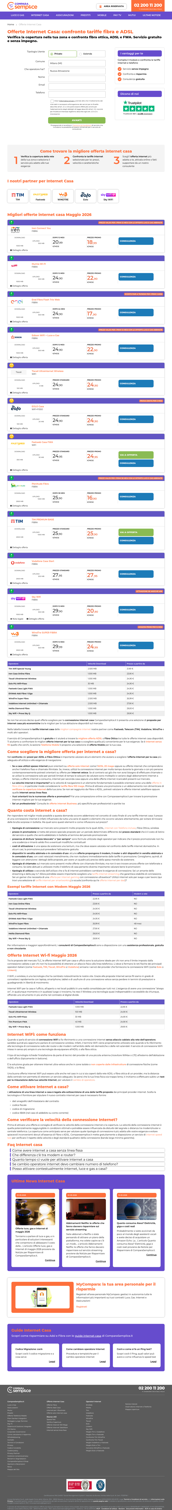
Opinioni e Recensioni (16, 1464)
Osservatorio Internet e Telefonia (138, 1407)
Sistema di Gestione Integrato (19, 1426)
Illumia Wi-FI (39, 264)
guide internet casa (88, 1335)
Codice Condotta (14, 1448)
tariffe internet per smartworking (53, 880)
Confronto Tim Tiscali (94, 1440)
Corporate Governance (16, 1432)
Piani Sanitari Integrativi (17, 1418)
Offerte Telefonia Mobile (17, 1416)
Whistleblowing (13, 1437)
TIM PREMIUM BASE (43, 519)
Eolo (87, 1424)
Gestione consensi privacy (17, 1456)
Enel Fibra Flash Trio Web (46, 299)
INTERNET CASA (40, 15)
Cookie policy (12, 1451)
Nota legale (16, 619)
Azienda (87, 54)
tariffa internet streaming (105, 874)
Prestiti (86, 15)
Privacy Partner (13, 1453)
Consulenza (128, 241)
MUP (98, 1509)
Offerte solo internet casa (57, 1413)
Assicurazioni (65, 15)
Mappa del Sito (13, 1469)
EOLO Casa (38, 406)
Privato (58, 54)
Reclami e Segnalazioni (16, 1459)
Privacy (10, 1445)
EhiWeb (89, 1405)
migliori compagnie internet (75, 729)
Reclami (122, 1509)
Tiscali (88, 1421)
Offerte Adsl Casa (54, 1408)
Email (42, 85)
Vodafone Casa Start (43, 561)
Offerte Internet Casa (55, 1402)
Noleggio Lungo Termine (17, 1421)
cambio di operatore (84, 1080)
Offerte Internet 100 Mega (57, 1425)
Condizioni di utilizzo (109, 1509)
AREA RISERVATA (111, 6)
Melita (88, 1408)
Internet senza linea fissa (57, 1430)
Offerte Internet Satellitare (57, 1427)
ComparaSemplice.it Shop (17, 1461)
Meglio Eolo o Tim (93, 1445)
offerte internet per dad (112, 880)
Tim (87, 1410)
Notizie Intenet (131, 1404)
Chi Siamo (11, 1429)
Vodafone (90, 1413)
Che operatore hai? (34, 69)
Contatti (10, 1440)
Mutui (132, 15)
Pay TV (117, 15)
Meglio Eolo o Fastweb (95, 1451)
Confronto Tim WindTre (95, 1437)
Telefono (40, 92)
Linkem (89, 1426)
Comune (40, 61)
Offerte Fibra (52, 1405)
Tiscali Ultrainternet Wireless (47, 371)
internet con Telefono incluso (120, 828)
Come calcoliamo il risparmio (19, 1434)
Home (10, 24)
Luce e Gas (17, 15)
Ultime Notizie (152, 15)
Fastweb (89, 1416)
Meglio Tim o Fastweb (95, 1434)
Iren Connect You (41, 228)
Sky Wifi (36, 597)
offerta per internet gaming (64, 877)
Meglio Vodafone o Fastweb (97, 1443)
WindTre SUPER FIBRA (44, 632)
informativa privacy (67, 101)
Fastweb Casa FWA (42, 442)
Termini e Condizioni (15, 1443)
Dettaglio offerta (19, 250)
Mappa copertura (132, 1409)
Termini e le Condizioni (82, 125)
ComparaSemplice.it (15, 1402)
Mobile (102, 15)
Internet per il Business (56, 1410)
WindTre (89, 1418)
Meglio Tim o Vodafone (95, 1432)
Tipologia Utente (36, 51)
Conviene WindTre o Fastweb (98, 1448)
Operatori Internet (93, 1402)
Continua (50, 1260)
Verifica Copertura (54, 1422)
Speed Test (51, 1419)
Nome (41, 77)
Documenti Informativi (134, 1509)
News (9, 1467)
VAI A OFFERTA (128, 455)
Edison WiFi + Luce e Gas (45, 335)
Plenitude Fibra (40, 484)
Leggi (52, 1361)
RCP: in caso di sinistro (153, 1509)
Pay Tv (9, 1424)
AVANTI (77, 120)
